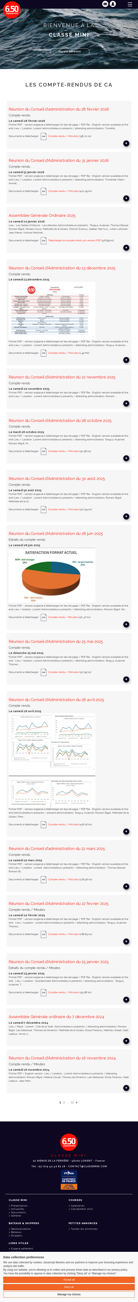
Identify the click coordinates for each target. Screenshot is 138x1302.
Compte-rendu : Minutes (63, 617)
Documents (18, 1212)
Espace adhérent (70, 51)
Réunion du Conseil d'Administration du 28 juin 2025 (56, 533)
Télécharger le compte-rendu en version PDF (74, 240)
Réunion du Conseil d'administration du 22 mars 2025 (57, 848)
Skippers (16, 1235)
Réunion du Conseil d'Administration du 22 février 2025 (58, 903)
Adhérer (16, 1215)
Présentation (19, 1205)
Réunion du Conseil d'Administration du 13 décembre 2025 (62, 268)
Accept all (69, 1279)
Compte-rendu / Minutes (63, 191)
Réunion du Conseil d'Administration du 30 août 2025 (57, 478)
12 (72, 1102)
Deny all (69, 1287)
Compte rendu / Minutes (63, 136)
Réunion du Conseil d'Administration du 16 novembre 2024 (62, 1058)
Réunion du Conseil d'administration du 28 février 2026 (59, 109)
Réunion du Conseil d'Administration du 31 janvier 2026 (59, 160)
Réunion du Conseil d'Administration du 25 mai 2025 (56, 641)
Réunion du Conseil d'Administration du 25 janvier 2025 (59, 961)
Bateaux (16, 1232)
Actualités (17, 1209)
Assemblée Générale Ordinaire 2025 (42, 215)
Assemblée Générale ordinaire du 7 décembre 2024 (56, 1016)
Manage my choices (69, 1294)
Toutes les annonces (84, 1229)
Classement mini (82, 1209)
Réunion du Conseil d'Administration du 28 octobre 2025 (60, 420)
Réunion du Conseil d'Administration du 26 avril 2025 (56, 699)
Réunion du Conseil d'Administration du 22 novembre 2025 (62, 377)
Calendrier (78, 1205)
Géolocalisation (21, 1229)
